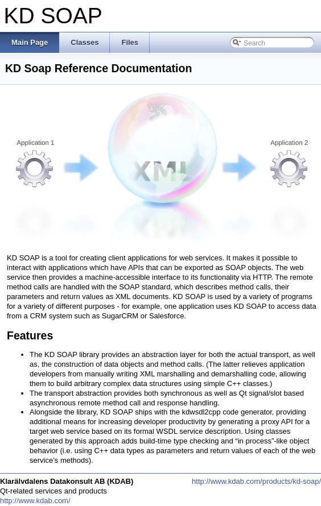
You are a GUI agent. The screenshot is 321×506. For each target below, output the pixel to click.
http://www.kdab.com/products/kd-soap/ (256, 481)
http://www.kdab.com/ (35, 500)
